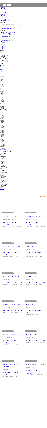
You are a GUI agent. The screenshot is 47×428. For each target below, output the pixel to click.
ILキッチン (3, 158)
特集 (1, 186)
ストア (7, 41)
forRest (2, 86)
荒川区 (2, 137)
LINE (3, 47)
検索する (2, 189)
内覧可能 (2, 56)
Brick (1, 72)
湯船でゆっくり (4, 154)
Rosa (1, 99)
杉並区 (2, 134)
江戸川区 (2, 144)
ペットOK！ (3, 182)
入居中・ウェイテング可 (5, 60)
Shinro (2, 101)
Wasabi (2, 107)
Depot (1, 81)
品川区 (2, 126)
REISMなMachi (3, 149)
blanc (1, 69)
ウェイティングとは (4, 61)
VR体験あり (3, 185)
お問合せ (4, 42)
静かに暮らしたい (4, 173)
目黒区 (2, 127)
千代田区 (2, 116)
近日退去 (2, 57)
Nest (1, 95)
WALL (2, 106)
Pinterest (4, 48)
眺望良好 (2, 175)
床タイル (2, 165)
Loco (1, 94)
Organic (2, 96)
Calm (1, 75)
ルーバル (2, 162)
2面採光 (2, 171)
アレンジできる (4, 167)
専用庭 (2, 161)
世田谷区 (2, 130)
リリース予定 (3, 58)
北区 (1, 136)
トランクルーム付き (5, 163)
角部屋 (2, 170)
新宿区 (2, 120)
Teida (1, 103)
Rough (2, 100)
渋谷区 (2, 131)
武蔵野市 (2, 145)
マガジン (4, 10)
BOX (1, 71)
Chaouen (2, 76)
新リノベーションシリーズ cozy (8, 32)
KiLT (1, 91)
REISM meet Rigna (6, 36)
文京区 (2, 121)
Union (1, 105)
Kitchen (2, 92)
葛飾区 (2, 143)
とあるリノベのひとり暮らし (8, 33)
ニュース (4, 8)
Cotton (2, 78)
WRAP (2, 108)
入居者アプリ (8, 40)
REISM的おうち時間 (6, 34)
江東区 (2, 125)
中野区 (2, 132)
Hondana (2, 88)
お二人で (2, 179)
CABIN (2, 73)
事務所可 (2, 180)
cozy (1, 79)
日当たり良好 (3, 172)
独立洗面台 (3, 153)
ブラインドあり (4, 159)
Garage (2, 87)
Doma (1, 83)
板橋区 (2, 139)
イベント (4, 12)
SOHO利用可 (3, 181)
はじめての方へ (5, 20)
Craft (1, 80)
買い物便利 (3, 176)
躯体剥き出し (3, 166)
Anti (1, 66)
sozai (1, 102)
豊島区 (2, 135)
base (1, 68)
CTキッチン (3, 157)
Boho (1, 70)
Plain (1, 98)
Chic (1, 77)
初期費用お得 (3, 184)
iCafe (1, 90)
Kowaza (2, 93)
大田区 (2, 129)
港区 (1, 118)
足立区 (2, 141)
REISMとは (4, 7)
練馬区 (2, 140)
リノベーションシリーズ (7, 9)
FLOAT (2, 85)
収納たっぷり (3, 156)
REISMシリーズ (3, 110)
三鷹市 (2, 146)
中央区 (2, 117)
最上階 (2, 177)
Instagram (4, 46)
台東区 (2, 122)
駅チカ (2, 168)
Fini (1, 84)
